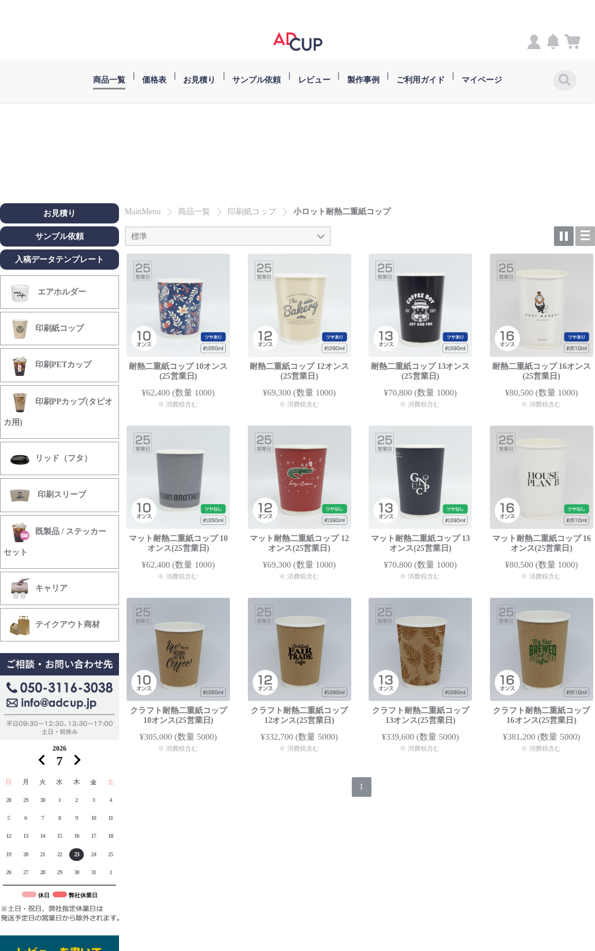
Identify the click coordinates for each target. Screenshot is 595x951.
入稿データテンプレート (59, 259)
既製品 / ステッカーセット (54, 538)
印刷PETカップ (50, 365)
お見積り (59, 212)
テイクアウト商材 (54, 625)
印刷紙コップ (46, 329)
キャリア (38, 588)
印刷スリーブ (47, 495)
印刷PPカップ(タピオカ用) (58, 408)
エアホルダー (47, 292)
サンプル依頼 (59, 236)
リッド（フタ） (50, 458)
